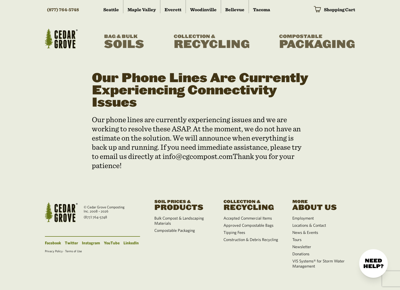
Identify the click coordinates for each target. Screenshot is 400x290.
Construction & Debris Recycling (250, 239)
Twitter (71, 243)
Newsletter (301, 246)
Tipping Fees (234, 232)
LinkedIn (131, 243)
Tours (297, 239)
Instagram (91, 243)
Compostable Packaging (174, 230)
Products (182, 204)
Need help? (373, 263)
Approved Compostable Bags (248, 225)
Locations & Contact (309, 225)
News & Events (305, 232)
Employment (303, 218)
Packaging (317, 42)
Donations (300, 253)
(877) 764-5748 (63, 9)
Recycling (212, 42)
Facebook (53, 243)
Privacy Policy (54, 251)
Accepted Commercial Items (247, 218)
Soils (124, 42)
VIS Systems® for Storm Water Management (318, 263)
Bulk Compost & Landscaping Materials (179, 220)
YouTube (112, 243)
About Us (320, 204)
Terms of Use (73, 251)
